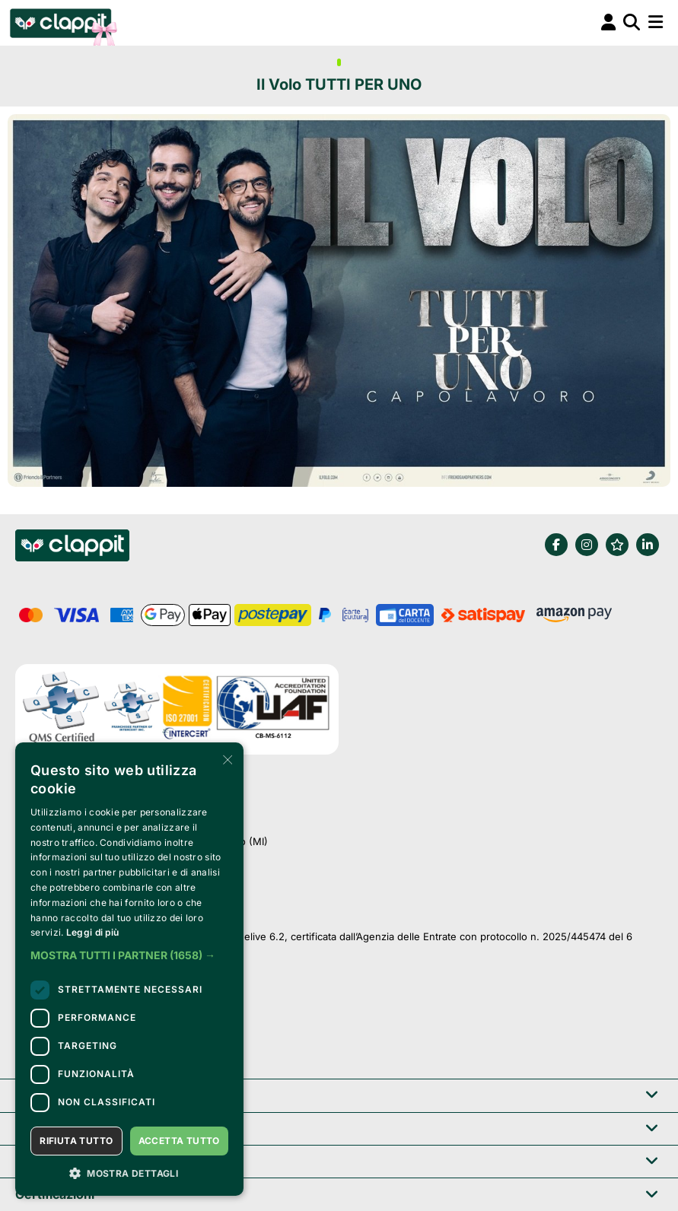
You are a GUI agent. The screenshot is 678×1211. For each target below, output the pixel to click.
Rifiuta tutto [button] (76, 1140)
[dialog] (129, 969)
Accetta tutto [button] (179, 1140)
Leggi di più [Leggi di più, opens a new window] (92, 932)
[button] (129, 955)
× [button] (226, 758)
